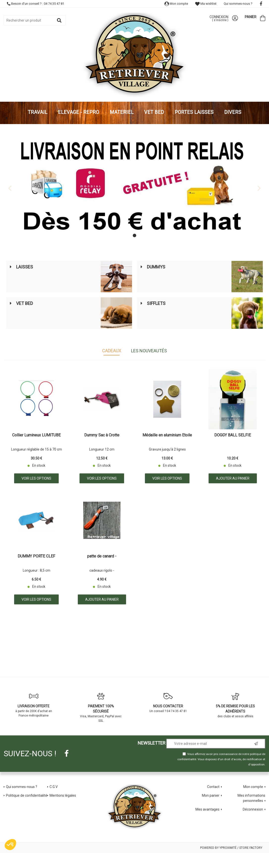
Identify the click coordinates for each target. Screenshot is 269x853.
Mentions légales (63, 795)
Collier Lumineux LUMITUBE (36, 435)
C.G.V (54, 786)
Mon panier (210, 795)
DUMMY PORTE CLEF (36, 556)
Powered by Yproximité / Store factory (231, 848)
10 (232, 458)
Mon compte (176, 3)
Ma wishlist (205, 3)
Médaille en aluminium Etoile (167, 435)
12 (102, 458)
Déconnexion (253, 809)
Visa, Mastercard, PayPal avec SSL (101, 707)
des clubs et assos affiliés (235, 705)
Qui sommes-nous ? (238, 3)
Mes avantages (207, 809)
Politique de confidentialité (26, 795)
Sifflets (156, 303)
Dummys (156, 266)
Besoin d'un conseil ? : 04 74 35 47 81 (35, 3)
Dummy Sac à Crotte (101, 435)
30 (36, 458)
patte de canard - (101, 556)
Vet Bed (24, 303)
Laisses (24, 266)
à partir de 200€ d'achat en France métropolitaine (33, 704)
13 (167, 458)
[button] (10, 845)
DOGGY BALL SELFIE (232, 435)
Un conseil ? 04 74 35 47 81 (168, 702)
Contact (213, 786)
